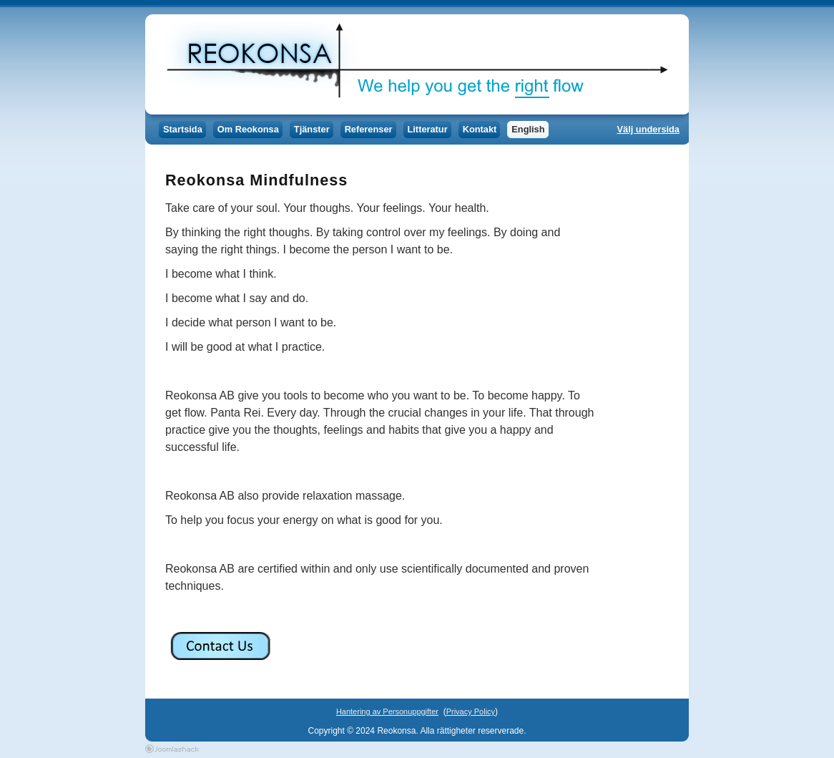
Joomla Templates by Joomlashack (172, 748)
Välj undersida (648, 129)
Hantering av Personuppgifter (387, 711)
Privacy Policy (470, 711)
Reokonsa (413, 64)
